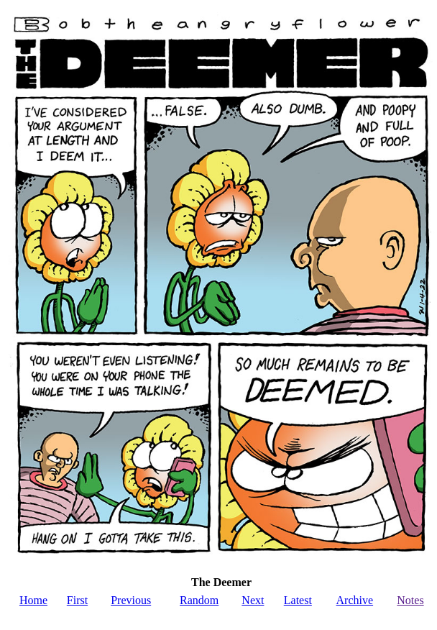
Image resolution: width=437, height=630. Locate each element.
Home (33, 600)
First (77, 600)
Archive (355, 600)
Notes (410, 600)
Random (199, 600)
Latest (298, 600)
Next (253, 600)
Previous (131, 600)
